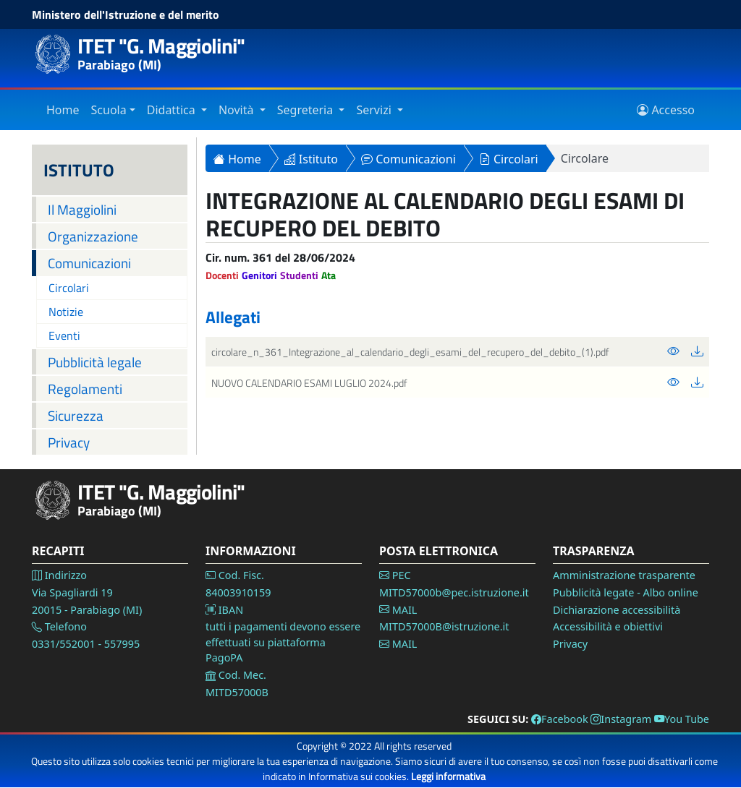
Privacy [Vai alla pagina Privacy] (570, 644)
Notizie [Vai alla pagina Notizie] (65, 311)
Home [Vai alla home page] (63, 110)
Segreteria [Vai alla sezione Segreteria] (306, 110)
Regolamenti (85, 388)
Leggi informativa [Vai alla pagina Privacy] (448, 776)
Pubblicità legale (95, 362)
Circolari (508, 159)
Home (237, 159)
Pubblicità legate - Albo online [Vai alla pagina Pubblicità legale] (625, 592)
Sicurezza (75, 415)
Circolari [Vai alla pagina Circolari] (68, 288)
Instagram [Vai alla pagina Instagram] (620, 719)
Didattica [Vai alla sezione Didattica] (172, 110)
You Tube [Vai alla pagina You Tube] (681, 719)
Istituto (311, 159)
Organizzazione (93, 236)
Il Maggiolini (82, 209)
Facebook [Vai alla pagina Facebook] (559, 719)
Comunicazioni (89, 263)
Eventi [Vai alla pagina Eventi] (64, 335)
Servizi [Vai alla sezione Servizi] (375, 110)
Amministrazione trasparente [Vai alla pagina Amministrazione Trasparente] (624, 575)
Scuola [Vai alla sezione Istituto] (109, 110)
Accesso (666, 110)
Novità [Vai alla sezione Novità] (238, 110)
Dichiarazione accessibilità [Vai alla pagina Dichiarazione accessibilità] (616, 610)
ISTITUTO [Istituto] (78, 169)
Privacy (69, 442)
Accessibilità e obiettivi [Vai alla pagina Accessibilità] (608, 626)
